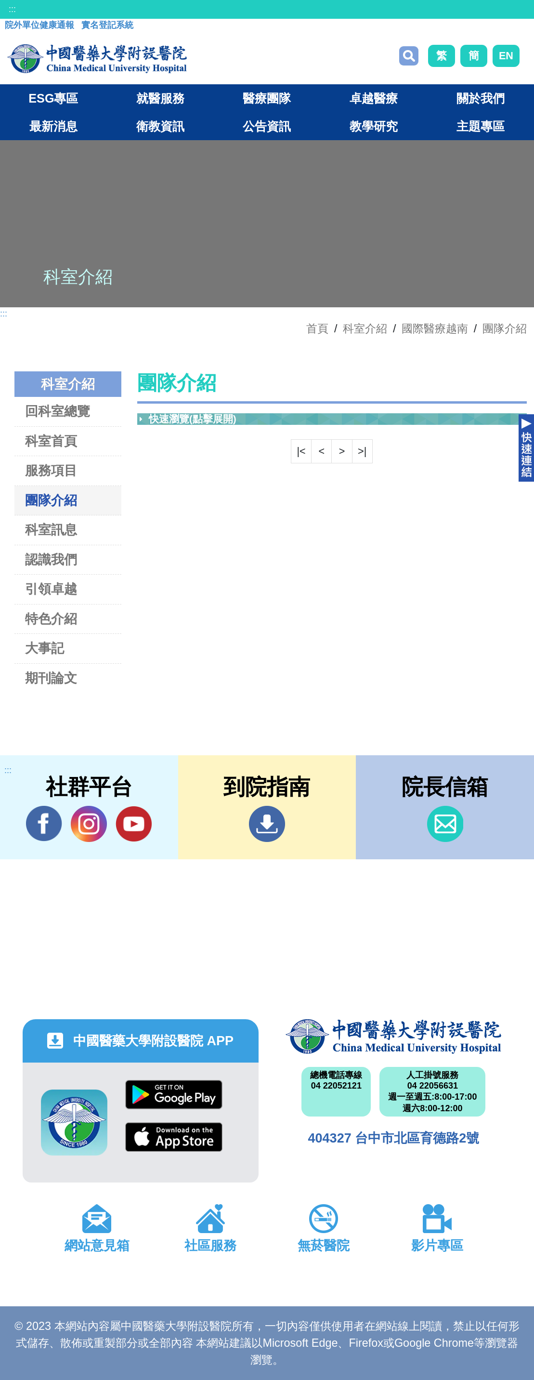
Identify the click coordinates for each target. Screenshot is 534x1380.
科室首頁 (51, 441)
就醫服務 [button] (160, 98)
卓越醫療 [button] (374, 98)
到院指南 (267, 824)
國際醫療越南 (435, 328)
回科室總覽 (57, 411)
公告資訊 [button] (267, 126)
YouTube (134, 823)
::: (12, 9)
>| (362, 451)
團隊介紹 (504, 328)
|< (301, 451)
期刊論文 (51, 677)
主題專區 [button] (480, 126)
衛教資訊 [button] (160, 126)
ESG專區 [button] (53, 98)
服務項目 (51, 470)
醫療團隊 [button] (267, 98)
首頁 (317, 328)
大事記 (44, 648)
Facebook (44, 823)
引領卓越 (51, 588)
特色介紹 (51, 618)
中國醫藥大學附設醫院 (393, 1036)
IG (89, 824)
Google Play (173, 1094)
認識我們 (51, 559)
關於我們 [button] (480, 98)
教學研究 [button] (374, 126)
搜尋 (408, 56)
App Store (173, 1137)
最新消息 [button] (53, 126)
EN (506, 56)
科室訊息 (51, 529)
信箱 (445, 824)
